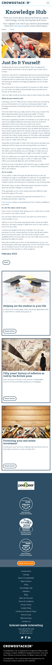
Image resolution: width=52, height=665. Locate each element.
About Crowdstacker (26, 578)
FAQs (26, 585)
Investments (26, 571)
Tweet (12, 29)
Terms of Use (26, 615)
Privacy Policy (26, 605)
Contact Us (26, 621)
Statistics (26, 591)
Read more (26, 303)
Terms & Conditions (26, 601)
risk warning (20, 26)
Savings (26, 575)
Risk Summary (26, 618)
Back (6, 262)
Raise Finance (26, 581)
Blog (26, 595)
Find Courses (7, 202)
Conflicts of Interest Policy (26, 611)
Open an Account (26, 598)
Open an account (26, 563)
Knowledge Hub (26, 588)
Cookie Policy (26, 608)
